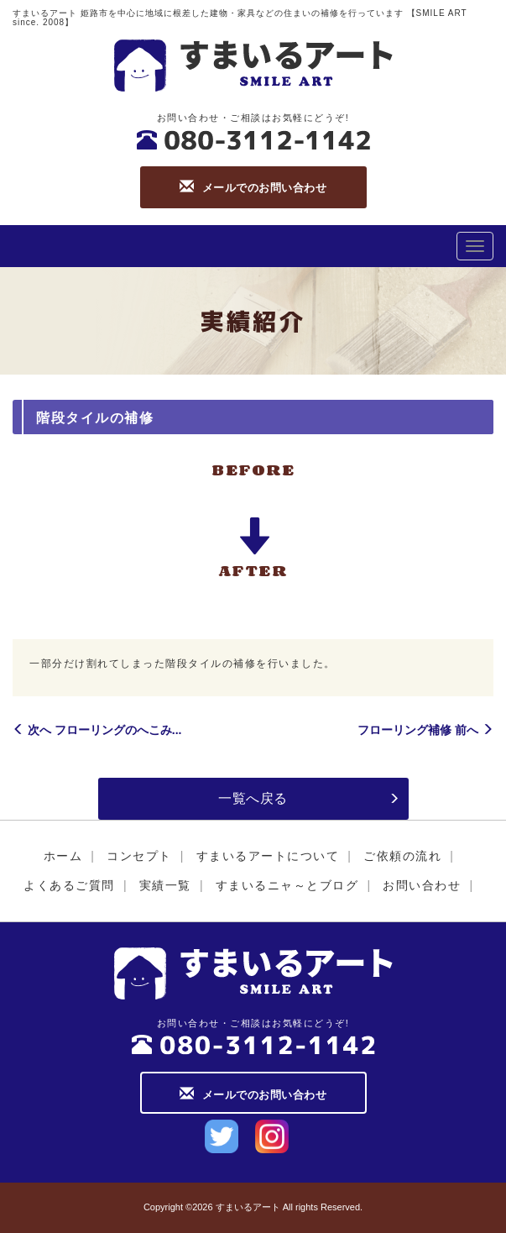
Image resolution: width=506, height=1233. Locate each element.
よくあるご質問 (69, 885)
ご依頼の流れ (402, 856)
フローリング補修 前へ (425, 730)
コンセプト (139, 856)
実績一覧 (165, 885)
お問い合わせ (422, 885)
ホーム (63, 856)
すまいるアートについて (268, 856)
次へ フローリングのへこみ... (97, 730)
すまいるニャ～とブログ (287, 885)
